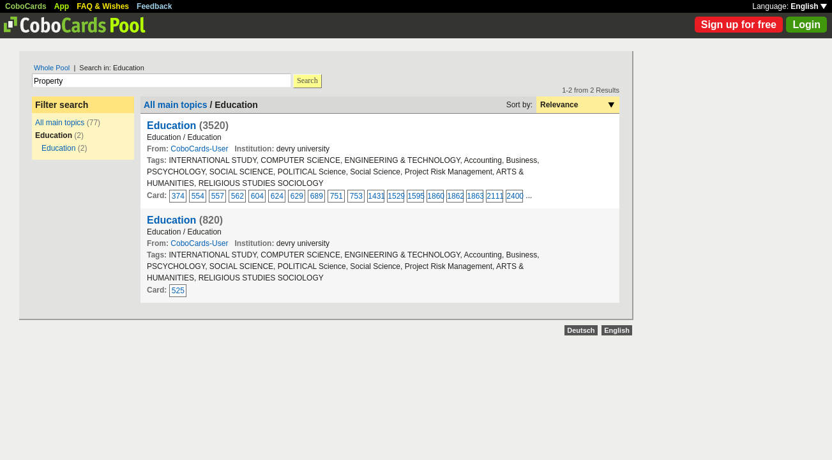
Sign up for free (738, 24)
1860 (435, 196)
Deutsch (580, 330)
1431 (376, 196)
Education (58, 148)
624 (277, 196)
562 (237, 196)
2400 (514, 196)
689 (316, 196)
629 (297, 196)
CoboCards (26, 6)
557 (217, 196)
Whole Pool (52, 68)
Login (806, 24)
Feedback (154, 6)
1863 (475, 196)
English (808, 6)
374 (178, 196)
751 (336, 196)
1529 (396, 196)
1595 (415, 196)
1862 (455, 196)
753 (356, 196)
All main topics (59, 122)
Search (307, 80)
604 (257, 196)
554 (198, 196)
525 (178, 290)
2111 (495, 196)
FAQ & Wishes (103, 6)
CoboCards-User (199, 148)
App (61, 6)
